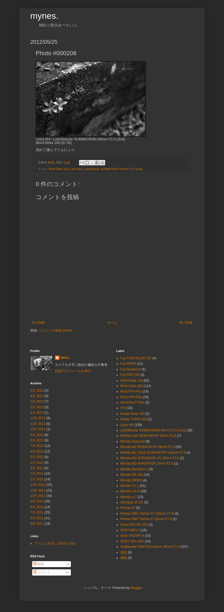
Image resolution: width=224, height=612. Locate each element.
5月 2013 (37, 390)
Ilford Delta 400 (131, 386)
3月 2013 (37, 401)
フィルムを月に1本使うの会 (54, 543)
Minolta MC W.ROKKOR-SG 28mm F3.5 (149, 458)
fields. (65, 358)
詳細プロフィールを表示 (73, 371)
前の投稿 (185, 322)
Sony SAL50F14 (132, 535)
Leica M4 (76, 169)
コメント (41, 572)
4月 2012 (37, 463)
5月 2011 (37, 524)
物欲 (123, 558)
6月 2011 (37, 518)
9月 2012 (37, 435)
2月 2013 (37, 407)
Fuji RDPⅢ (128, 364)
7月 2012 (37, 446)
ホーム (112, 322)
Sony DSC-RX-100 (134, 525)
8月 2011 (37, 507)
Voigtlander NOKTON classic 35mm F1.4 (150, 547)
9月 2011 (37, 501)
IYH (123, 408)
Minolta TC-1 (129, 486)
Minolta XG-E (130, 491)
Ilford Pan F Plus (132, 402)
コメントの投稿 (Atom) (55, 330)
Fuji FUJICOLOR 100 (136, 358)
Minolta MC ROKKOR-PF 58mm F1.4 (147, 447)
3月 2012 (37, 468)
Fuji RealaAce (130, 369)
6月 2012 (37, 451)
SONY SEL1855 (132, 541)
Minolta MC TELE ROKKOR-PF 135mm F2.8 (153, 453)
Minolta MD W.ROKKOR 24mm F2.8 (146, 463)
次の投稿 (38, 322)
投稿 (38, 564)
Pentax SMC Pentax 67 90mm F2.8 (146, 519)
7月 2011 (37, 512)
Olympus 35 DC (132, 502)
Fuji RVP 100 (130, 375)
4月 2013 (37, 396)
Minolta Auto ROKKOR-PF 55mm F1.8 (148, 436)
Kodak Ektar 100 (132, 414)
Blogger (136, 588)
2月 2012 (37, 473)
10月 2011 (37, 496)
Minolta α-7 (128, 497)
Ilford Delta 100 (58, 169)
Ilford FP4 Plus (131, 391)
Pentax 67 (127, 508)
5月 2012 (37, 457)
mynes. (44, 16)
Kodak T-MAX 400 (133, 419)
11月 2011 (37, 490)
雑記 (123, 552)
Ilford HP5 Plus (131, 397)
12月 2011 (37, 485)
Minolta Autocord (132, 441)
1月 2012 (37, 479)
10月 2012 (37, 429)
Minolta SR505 (131, 480)
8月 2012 (37, 440)
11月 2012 (37, 424)
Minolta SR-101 (131, 475)
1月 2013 (37, 413)
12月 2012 (37, 418)
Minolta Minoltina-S (134, 469)
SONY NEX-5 (130, 530)
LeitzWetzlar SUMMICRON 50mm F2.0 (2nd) (113, 169)
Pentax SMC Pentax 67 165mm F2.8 (147, 513)
